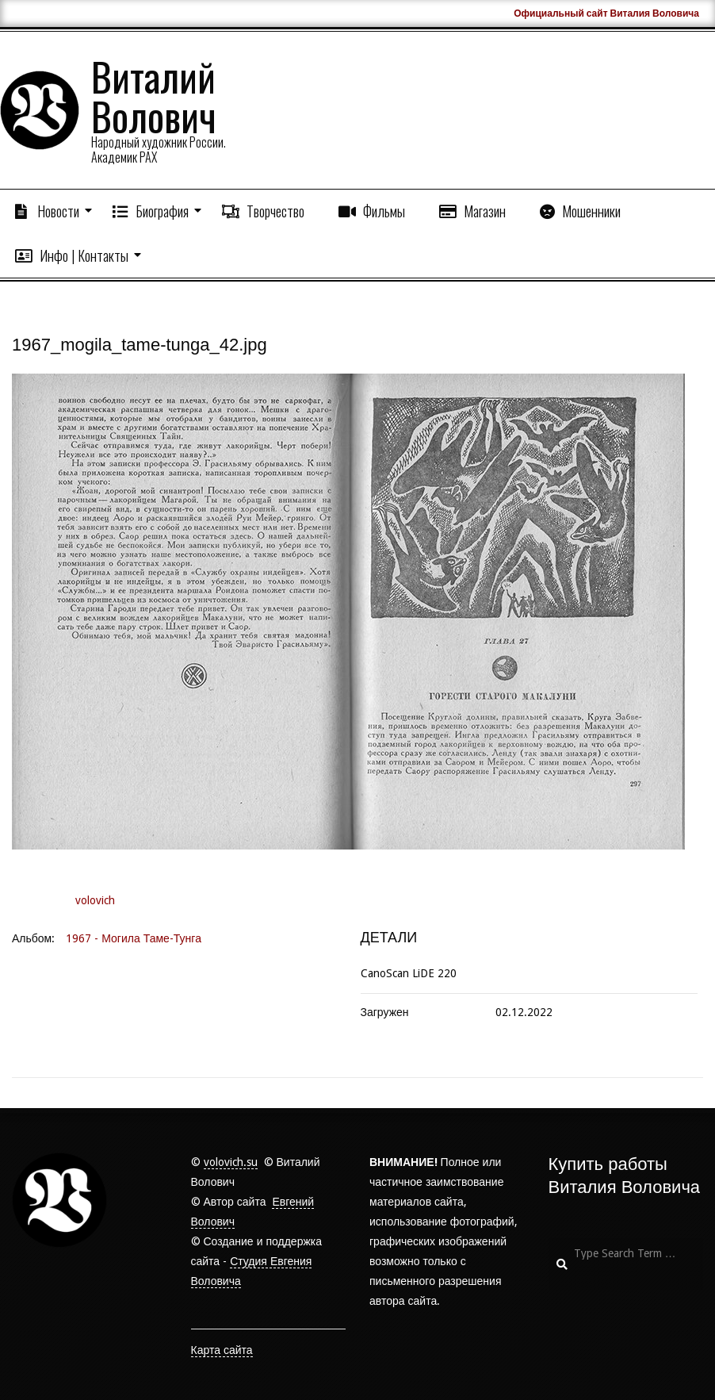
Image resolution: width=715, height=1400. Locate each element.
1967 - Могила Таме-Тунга (133, 938)
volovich (95, 900)
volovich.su (231, 1162)
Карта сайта (222, 1350)
